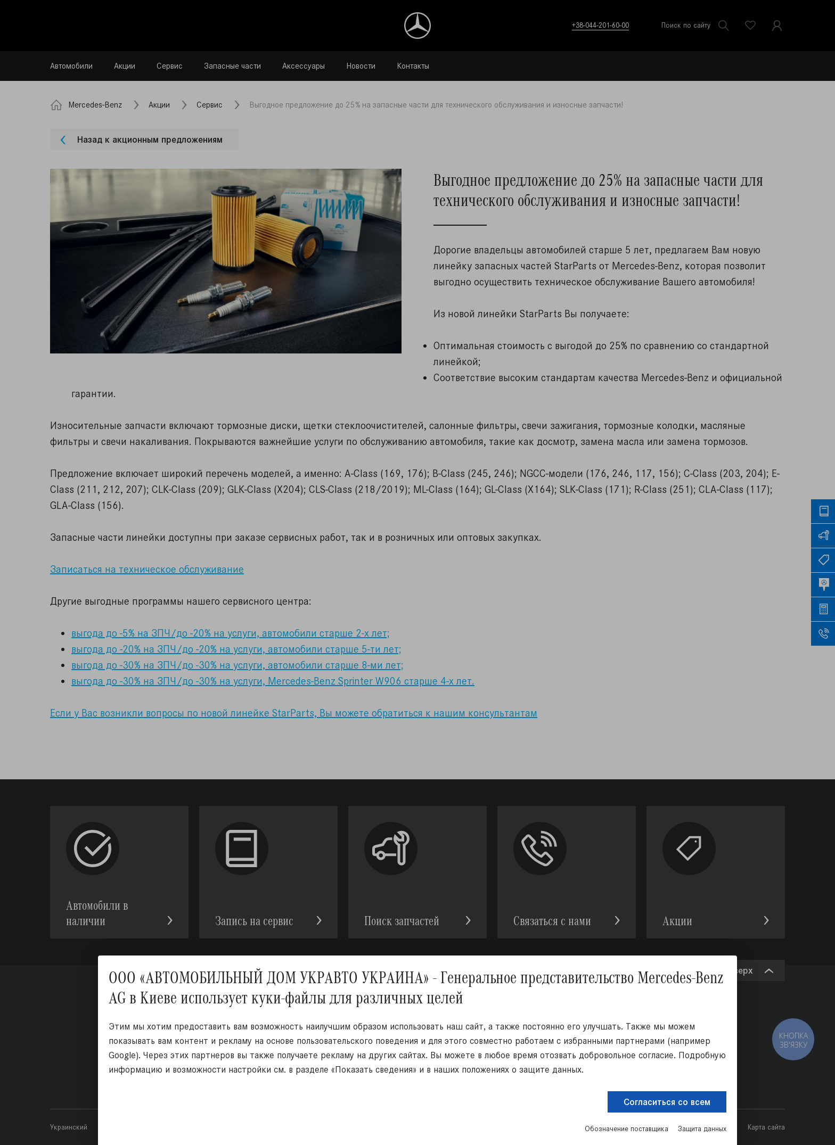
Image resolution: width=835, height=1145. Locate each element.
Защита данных (702, 1128)
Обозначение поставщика (626, 1128)
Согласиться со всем (667, 1102)
